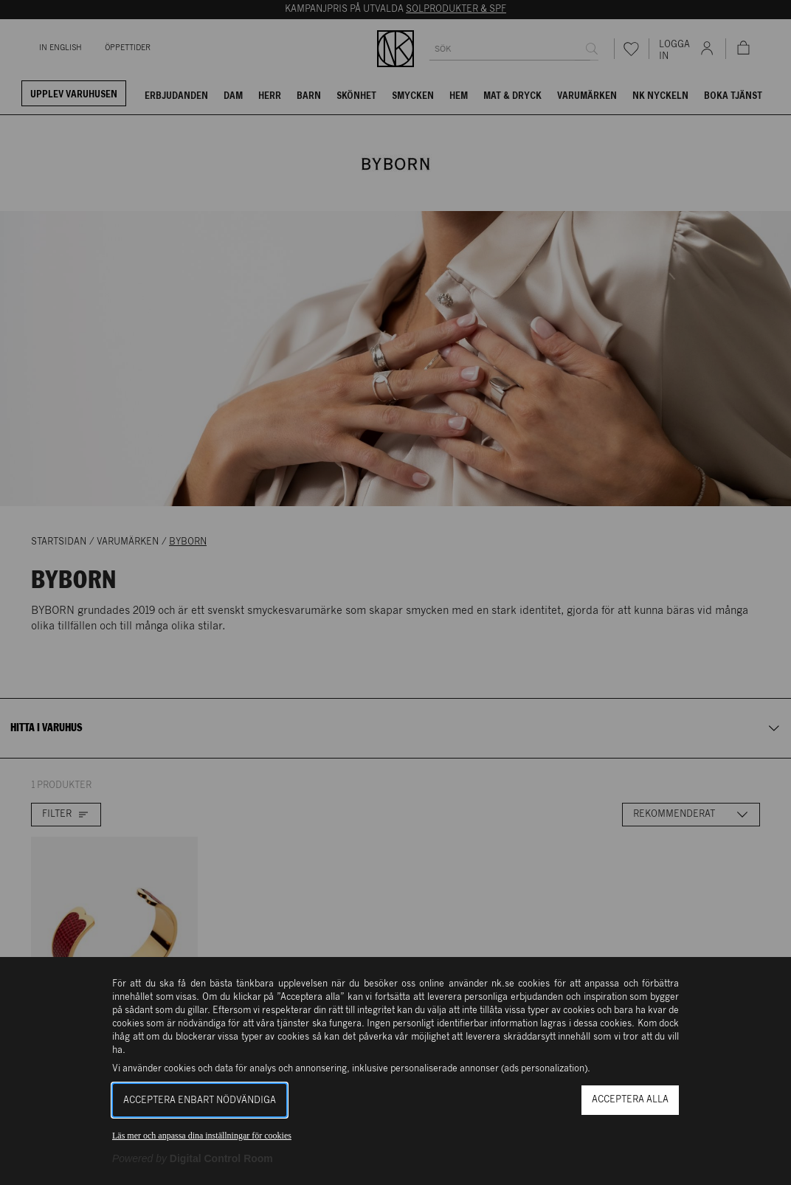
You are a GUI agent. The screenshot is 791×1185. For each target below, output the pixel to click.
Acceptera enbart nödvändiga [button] (199, 1100)
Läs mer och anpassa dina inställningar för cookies (201, 1135)
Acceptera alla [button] (630, 1100)
